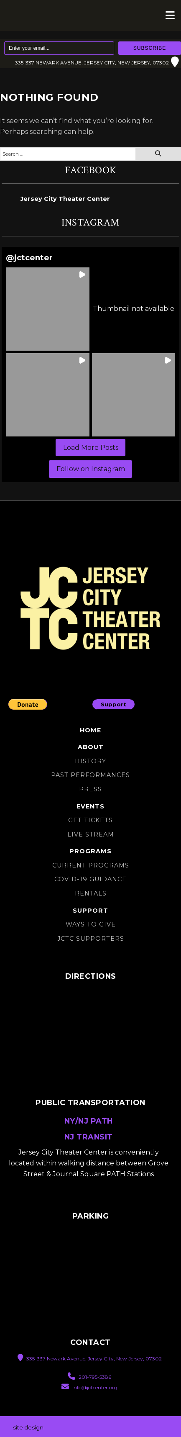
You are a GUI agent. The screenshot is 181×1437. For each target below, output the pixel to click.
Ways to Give (91, 924)
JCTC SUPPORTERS (90, 938)
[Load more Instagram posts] (90, 448)
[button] (47, 309)
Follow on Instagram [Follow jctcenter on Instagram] (90, 469)
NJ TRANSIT (88, 1136)
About (91, 747)
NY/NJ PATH (88, 1120)
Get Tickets (90, 820)
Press (90, 789)
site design (28, 1427)
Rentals (91, 893)
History (90, 761)
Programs (90, 851)
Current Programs (90, 865)
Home (90, 730)
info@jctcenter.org (89, 1387)
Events (90, 806)
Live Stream (90, 834)
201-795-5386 (89, 1376)
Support (113, 704)
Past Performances (90, 775)
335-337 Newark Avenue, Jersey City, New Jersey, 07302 (97, 62)
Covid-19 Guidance (90, 879)
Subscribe (149, 48)
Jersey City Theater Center (65, 199)
